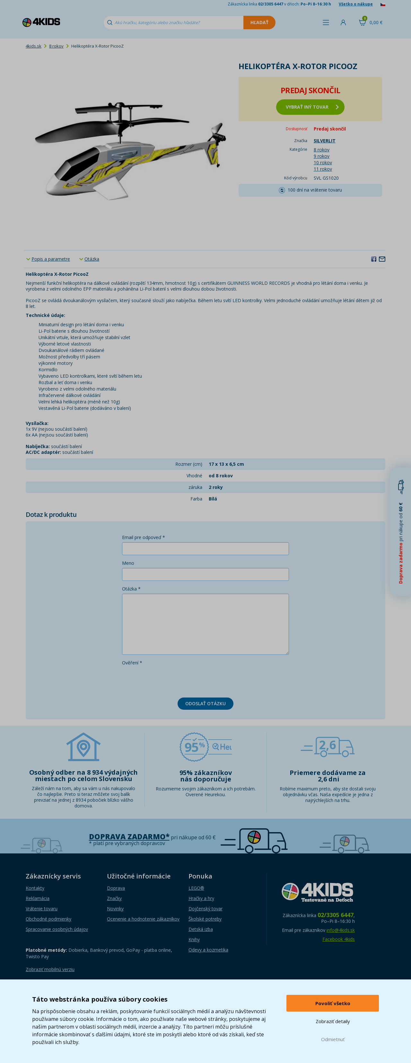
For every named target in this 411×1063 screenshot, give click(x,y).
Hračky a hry (201, 898)
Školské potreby (205, 919)
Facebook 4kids (338, 939)
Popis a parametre (50, 259)
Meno (128, 563)
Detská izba (200, 929)
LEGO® (196, 888)
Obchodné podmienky (48, 919)
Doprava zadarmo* (129, 837)
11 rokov (323, 169)
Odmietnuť (333, 1039)
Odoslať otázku (205, 703)
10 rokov (323, 162)
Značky (114, 898)
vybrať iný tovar (312, 107)
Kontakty (35, 888)
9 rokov (321, 156)
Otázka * (131, 589)
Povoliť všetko (332, 1003)
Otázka (91, 259)
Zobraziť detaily (333, 1021)
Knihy (194, 939)
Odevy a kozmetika (208, 950)
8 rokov (56, 46)
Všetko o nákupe (356, 4)
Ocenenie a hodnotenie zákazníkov (143, 919)
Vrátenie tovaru (41, 908)
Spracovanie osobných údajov (57, 929)
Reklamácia (37, 898)
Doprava (116, 888)
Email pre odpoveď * (143, 537)
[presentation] (171, 680)
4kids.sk (33, 46)
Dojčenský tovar (205, 908)
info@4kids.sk (341, 930)
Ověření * (132, 663)
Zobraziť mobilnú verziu (50, 969)
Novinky (115, 908)
